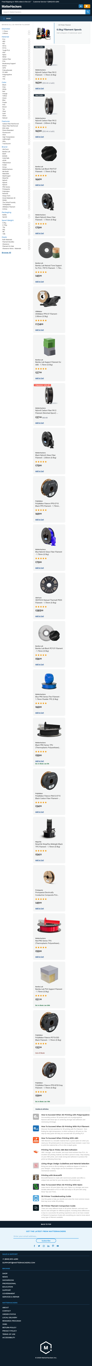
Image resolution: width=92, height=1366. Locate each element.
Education (7, 1287)
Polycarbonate (7, 70)
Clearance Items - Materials (11, 248)
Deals (4, 237)
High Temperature (8, 137)
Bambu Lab (6, 151)
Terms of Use (8, 1334)
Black (4, 85)
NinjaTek (5, 178)
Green (4, 98)
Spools (4, 217)
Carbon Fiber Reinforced (10, 124)
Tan (3, 109)
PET (3, 44)
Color (4, 82)
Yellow (4, 96)
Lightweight (6, 139)
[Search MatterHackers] (87, 12)
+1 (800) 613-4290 (52, 2)
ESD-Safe (5, 128)
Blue (3, 100)
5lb (3, 231)
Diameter (6, 29)
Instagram (44, 1246)
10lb (3, 234)
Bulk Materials (7, 239)
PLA (3, 39)
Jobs (4, 1324)
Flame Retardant (8, 130)
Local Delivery (9, 1317)
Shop (4, 1273)
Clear (4, 111)
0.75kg (4, 225)
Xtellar (4, 200)
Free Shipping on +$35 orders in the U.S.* (16, 2)
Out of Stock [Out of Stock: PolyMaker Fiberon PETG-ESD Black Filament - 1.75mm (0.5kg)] (40, 1053)
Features (6, 121)
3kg (3, 229)
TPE (3, 79)
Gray (4, 87)
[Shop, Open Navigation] (7, 18)
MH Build (5, 171)
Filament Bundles (8, 242)
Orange (4, 94)
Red (3, 91)
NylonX (4, 185)
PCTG (4, 48)
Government (8, 1293)
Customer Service (39, 2)
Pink (3, 105)
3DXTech (5, 149)
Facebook (34, 1246)
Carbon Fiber (6, 59)
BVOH (4, 66)
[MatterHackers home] (12, 6)
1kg (3, 227)
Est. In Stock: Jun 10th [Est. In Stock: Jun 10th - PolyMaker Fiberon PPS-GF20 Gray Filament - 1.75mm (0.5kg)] (42, 1101)
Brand (4, 147)
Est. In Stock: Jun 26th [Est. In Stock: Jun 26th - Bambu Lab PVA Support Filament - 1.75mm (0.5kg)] (42, 1005)
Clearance (5, 244)
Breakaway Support (9, 63)
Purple (4, 102)
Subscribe (46, 1241)
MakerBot (5, 174)
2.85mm (5, 33)
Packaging (6, 212)
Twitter (39, 1246)
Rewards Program (11, 1321)
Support (6, 1290)
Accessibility (8, 1337)
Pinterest (53, 1246)
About (5, 1307)
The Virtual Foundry (8, 202)
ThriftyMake (6, 204)
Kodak (4, 165)
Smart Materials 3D (8, 198)
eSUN (4, 160)
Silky (4, 141)
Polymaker (6, 191)
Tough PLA (6, 50)
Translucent (6, 144)
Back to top (46, 1224)
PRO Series (6, 187)
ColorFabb (5, 158)
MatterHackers (7, 169)
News (5, 1277)
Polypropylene (7, 74)
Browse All (6, 253)
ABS (3, 41)
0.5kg (4, 223)
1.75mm (5, 31)
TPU (3, 77)
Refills (4, 215)
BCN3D (4, 156)
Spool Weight (8, 220)
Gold (4, 113)
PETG (4, 46)
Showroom (8, 1280)
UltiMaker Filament (8, 207)
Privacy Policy (9, 1331)
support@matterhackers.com (18, 1262)
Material (5, 37)
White (4, 89)
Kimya (4, 167)
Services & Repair (10, 1297)
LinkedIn (48, 1246)
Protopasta (6, 189)
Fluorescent (6, 132)
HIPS (4, 68)
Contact (6, 1311)
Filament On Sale (8, 246)
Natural (4, 118)
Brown (4, 107)
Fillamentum (6, 163)
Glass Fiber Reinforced (10, 126)
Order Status (9, 1314)
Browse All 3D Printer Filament (16, 24)
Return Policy (9, 1327)
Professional (9, 1283)
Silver (4, 116)
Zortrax (4, 209)
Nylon (4, 55)
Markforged (6, 176)
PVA (3, 61)
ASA (3, 52)
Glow (4, 135)
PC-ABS (5, 72)
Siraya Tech (6, 196)
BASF (4, 154)
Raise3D (5, 193)
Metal (4, 57)
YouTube (58, 1246)
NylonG (4, 180)
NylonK (4, 182)
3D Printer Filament (64, 25)
